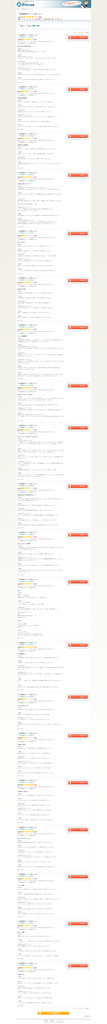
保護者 (34, 25)
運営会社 (46, 1020)
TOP (18, 9)
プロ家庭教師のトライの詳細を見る (26, 37)
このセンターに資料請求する (78, 37)
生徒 (29, 25)
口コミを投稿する (53, 1013)
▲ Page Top (87, 1016)
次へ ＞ (88, 32)
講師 (38, 25)
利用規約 (52, 1020)
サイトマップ (60, 1020)
